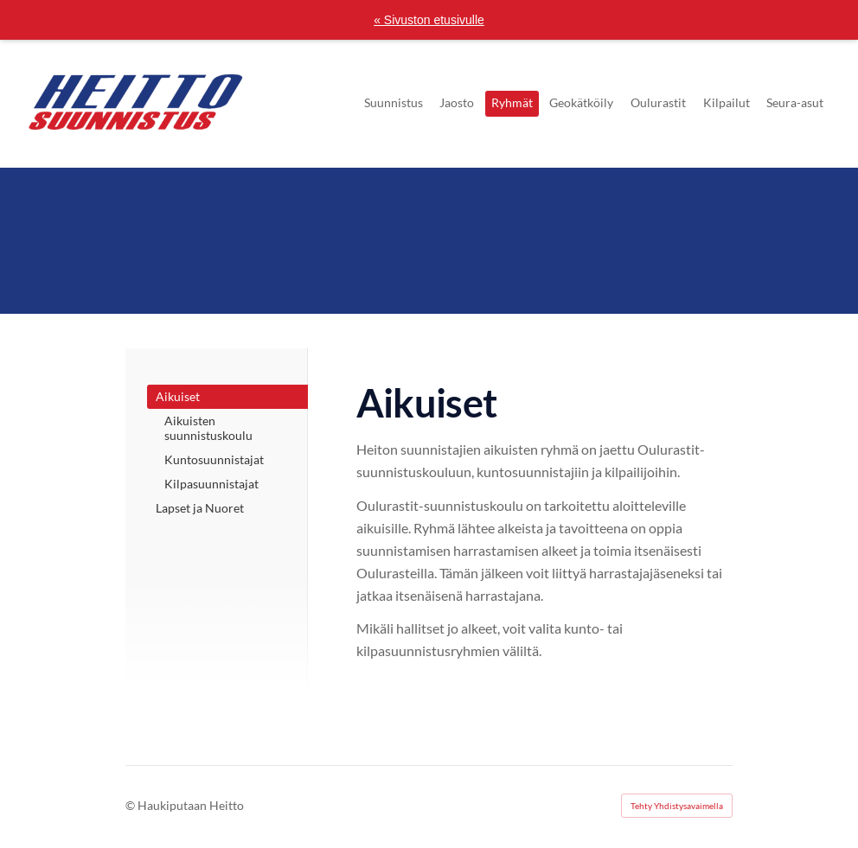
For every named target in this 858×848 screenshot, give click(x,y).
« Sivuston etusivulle (429, 20)
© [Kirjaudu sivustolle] (131, 805)
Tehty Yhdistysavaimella (677, 805)
